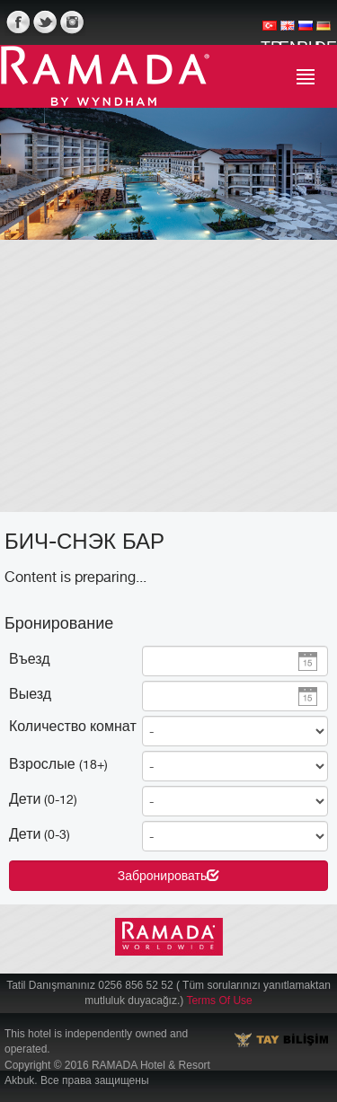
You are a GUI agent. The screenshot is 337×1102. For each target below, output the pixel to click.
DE (324, 32)
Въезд (29, 658)
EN (288, 32)
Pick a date (307, 661)
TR (270, 32)
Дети (43, 798)
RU (306, 32)
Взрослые (58, 763)
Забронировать (168, 875)
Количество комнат (73, 726)
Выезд (30, 693)
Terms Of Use (219, 1000)
